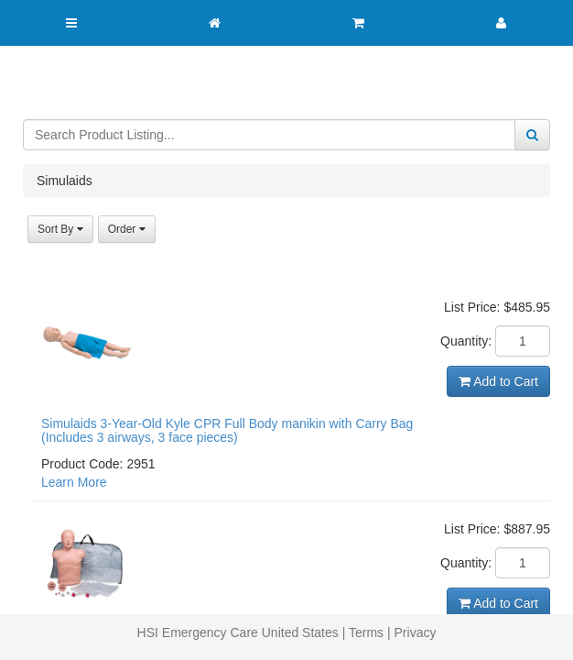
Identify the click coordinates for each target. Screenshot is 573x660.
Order (127, 229)
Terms (366, 632)
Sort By (60, 229)
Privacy (416, 632)
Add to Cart (498, 381)
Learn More (74, 482)
